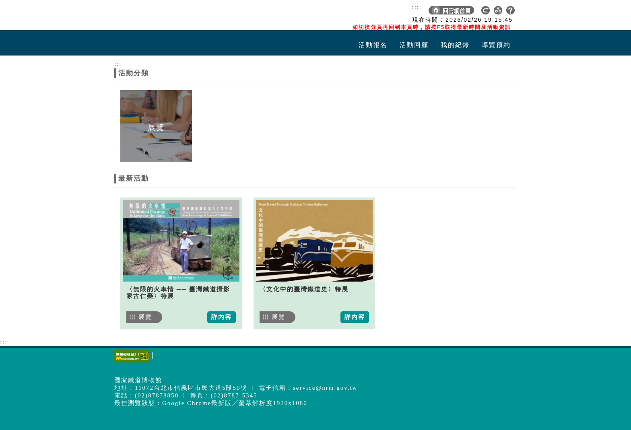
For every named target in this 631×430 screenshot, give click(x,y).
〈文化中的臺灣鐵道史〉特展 (304, 289)
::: (415, 7)
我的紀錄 (455, 44)
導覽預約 (496, 44)
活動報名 (373, 44)
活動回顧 (414, 44)
